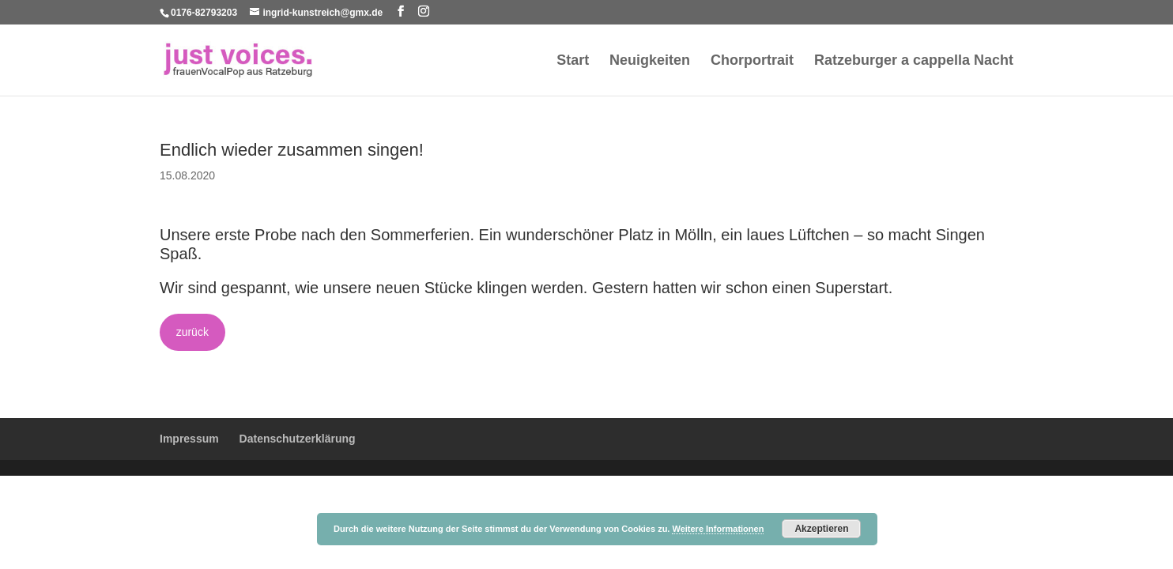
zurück (192, 332)
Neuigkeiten (649, 61)
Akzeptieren (821, 528)
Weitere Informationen (718, 528)
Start (572, 61)
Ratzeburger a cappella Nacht (913, 61)
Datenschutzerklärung (298, 438)
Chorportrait (752, 61)
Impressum (189, 438)
